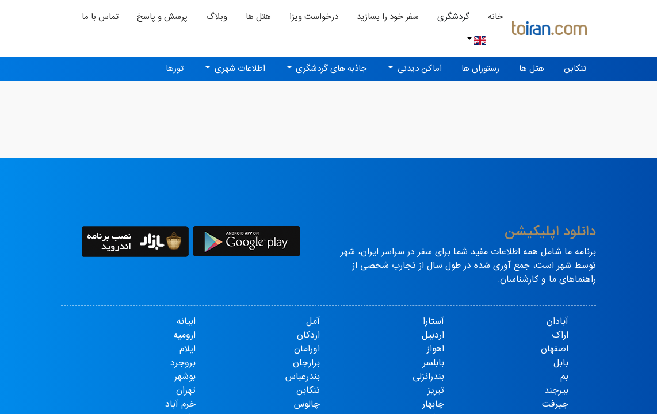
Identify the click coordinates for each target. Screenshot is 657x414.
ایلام (187, 349)
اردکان (308, 335)
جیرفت (555, 404)
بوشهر (185, 377)
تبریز (435, 390)
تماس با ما (100, 17)
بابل (560, 363)
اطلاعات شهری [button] (238, 69)
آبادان (557, 321)
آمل (313, 321)
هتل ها (258, 17)
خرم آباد (180, 404)
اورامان (307, 349)
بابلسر (433, 363)
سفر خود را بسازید (388, 17)
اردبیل (433, 335)
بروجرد (183, 363)
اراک (560, 335)
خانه (491, 16)
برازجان (306, 363)
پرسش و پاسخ (162, 17)
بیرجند (556, 390)
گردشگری (453, 17)
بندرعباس (302, 377)
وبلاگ (216, 17)
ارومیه (184, 335)
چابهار (433, 404)
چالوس (307, 404)
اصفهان (554, 349)
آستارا (433, 321)
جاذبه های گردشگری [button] (329, 69)
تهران (186, 390)
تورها (175, 69)
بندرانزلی (428, 377)
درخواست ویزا (313, 17)
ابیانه (186, 321)
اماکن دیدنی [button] (418, 69)
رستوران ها (480, 69)
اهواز (435, 349)
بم (564, 377)
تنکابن (575, 69)
